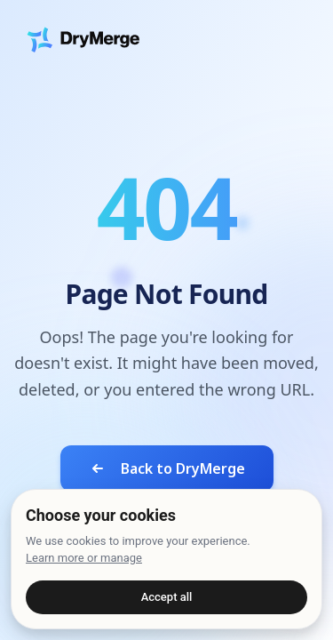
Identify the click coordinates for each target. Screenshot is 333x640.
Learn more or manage (84, 557)
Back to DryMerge (167, 468)
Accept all (167, 597)
